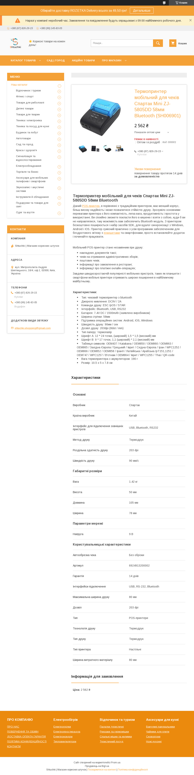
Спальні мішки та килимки (116, 736)
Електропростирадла (66, 731)
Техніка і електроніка (29, 120)
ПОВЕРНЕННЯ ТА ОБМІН (22, 731)
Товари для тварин (28, 114)
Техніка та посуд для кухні (32, 126)
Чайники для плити (157, 731)
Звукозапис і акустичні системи (30, 189)
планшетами (112, 232)
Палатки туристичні (112, 726)
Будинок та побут (27, 132)
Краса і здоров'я (26, 150)
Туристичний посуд (111, 741)
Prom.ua (115, 762)
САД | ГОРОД (56, 60)
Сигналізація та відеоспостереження (28, 158)
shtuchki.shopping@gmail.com (33, 327)
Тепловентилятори (64, 741)
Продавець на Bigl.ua (97, 766)
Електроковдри (62, 736)
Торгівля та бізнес (27, 171)
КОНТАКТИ (14, 746)
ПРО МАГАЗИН (111, 60)
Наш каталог (19, 84)
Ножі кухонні (154, 741)
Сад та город (24, 144)
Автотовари (23, 138)
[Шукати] (158, 43)
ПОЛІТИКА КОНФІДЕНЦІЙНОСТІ (27, 741)
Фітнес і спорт (24, 96)
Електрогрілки (62, 726)
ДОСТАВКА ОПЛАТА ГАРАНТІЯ (26, 736)
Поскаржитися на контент (102, 769)
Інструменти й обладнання (32, 196)
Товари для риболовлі (30, 102)
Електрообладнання (28, 165)
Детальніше (141, 10)
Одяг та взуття (25, 212)
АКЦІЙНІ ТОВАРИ (83, 60)
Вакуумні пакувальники (160, 726)
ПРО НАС (13, 726)
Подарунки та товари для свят (32, 204)
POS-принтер (91, 205)
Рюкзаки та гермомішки (114, 731)
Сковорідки (153, 736)
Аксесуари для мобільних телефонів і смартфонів (32, 179)
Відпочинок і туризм (28, 90)
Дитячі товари (24, 108)
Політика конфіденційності (133, 769)
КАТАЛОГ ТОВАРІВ (23, 60)
